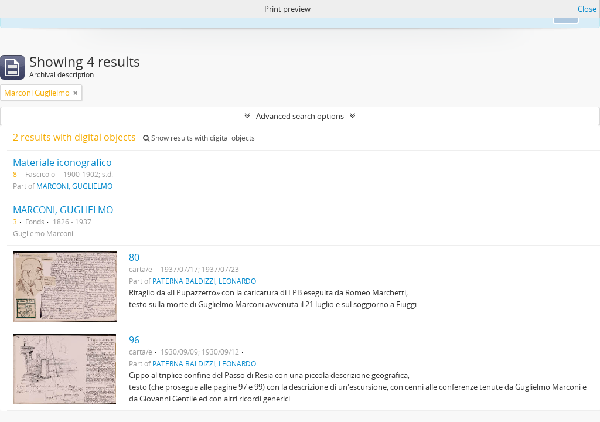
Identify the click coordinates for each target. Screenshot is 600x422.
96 (134, 339)
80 (134, 257)
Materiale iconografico (62, 162)
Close (587, 9)
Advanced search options (300, 116)
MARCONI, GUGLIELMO (74, 185)
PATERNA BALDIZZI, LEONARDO (204, 280)
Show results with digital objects (199, 138)
